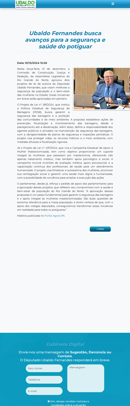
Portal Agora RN (55, 215)
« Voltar (100, 229)
